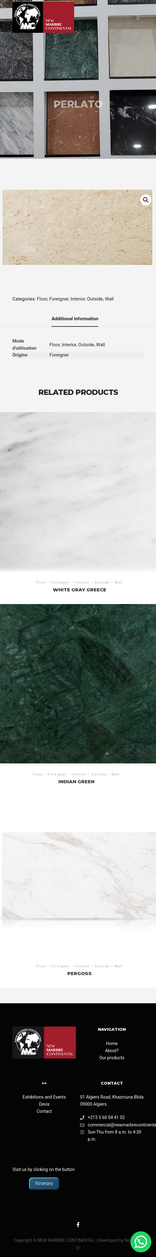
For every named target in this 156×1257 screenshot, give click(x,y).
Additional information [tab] (75, 319)
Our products (111, 1057)
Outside (95, 299)
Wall (109, 299)
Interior (77, 299)
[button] (145, 199)
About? (112, 1050)
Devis (44, 1104)
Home (112, 1043)
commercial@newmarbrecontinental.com (112, 1125)
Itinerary (44, 1183)
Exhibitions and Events (44, 1097)
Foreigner (58, 299)
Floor (42, 299)
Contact (44, 1111)
